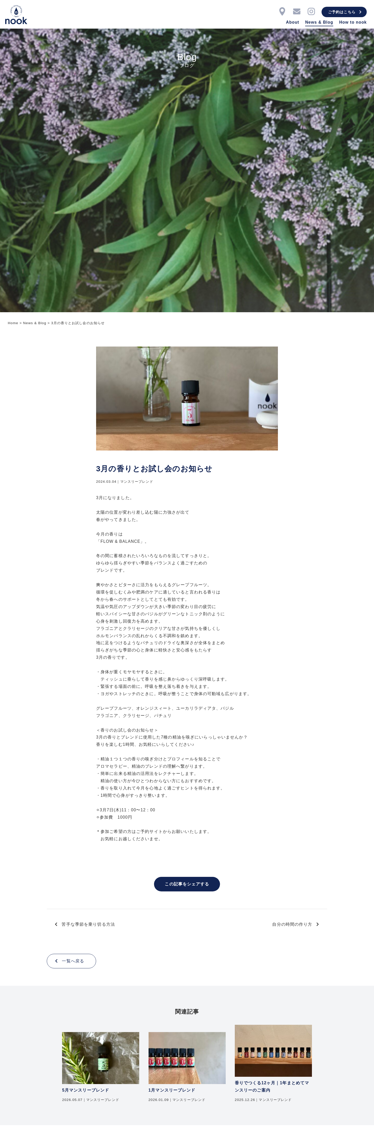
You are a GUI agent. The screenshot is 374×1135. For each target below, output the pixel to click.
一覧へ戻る (69, 960)
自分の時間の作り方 (295, 924)
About (292, 22)
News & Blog (319, 22)
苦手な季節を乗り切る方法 (85, 924)
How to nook (353, 22)
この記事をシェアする (187, 884)
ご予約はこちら (345, 12)
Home (13, 323)
